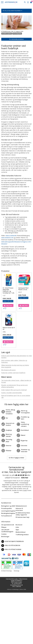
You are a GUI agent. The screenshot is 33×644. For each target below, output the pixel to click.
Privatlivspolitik (6, 508)
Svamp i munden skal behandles (11, 393)
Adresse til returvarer (19, 509)
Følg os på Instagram (11, 549)
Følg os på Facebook (10, 545)
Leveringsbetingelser (8, 511)
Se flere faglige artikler (16, 458)
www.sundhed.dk (11, 236)
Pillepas (3, 527)
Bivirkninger (5, 536)
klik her (24, 477)
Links (17, 527)
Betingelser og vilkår (8, 506)
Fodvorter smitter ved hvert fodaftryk (13, 373)
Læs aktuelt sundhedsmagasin (7, 531)
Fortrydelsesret (6, 516)
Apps (17, 530)
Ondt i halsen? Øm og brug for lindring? (14, 390)
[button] (2, 2)
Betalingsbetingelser (8, 513)
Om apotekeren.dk (7, 525)
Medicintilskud (20, 532)
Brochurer (19, 525)
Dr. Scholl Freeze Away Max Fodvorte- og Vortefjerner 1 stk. (8, 290)
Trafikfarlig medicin (22, 535)
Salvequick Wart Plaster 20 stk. (23, 289)
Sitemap (16, 571)
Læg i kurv (8, 305)
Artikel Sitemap (6, 571)
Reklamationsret (21, 506)
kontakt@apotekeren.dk (12, 541)
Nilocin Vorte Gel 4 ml (9, 328)
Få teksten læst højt (22, 517)
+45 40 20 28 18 (20, 475)
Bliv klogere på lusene (8, 370)
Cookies (4, 534)
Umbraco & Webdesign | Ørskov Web (16, 589)
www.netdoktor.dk (7, 238)
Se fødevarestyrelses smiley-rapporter (23, 514)
